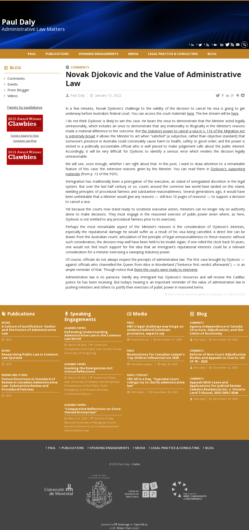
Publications (57, 54)
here (190, 113)
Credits (136, 464)
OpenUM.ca (140, 524)
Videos (13, 96)
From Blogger (18, 90)
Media (133, 54)
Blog (212, 54)
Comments (16, 78)
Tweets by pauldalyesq (24, 107)
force (123, 524)
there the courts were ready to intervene (165, 269)
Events (13, 84)
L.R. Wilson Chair (121, 528)
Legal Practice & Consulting (173, 54)
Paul (32, 54)
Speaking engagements (99, 54)
